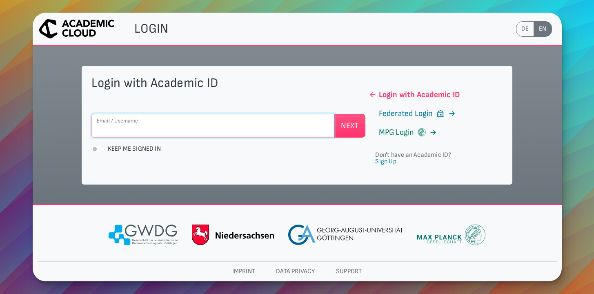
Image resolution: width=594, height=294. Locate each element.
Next (350, 126)
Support (349, 271)
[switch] (98, 149)
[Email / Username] (212, 126)
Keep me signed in (134, 149)
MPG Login (403, 132)
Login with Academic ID (414, 95)
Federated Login (412, 113)
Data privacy (295, 271)
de (525, 29)
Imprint (243, 271)
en (542, 29)
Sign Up (385, 161)
